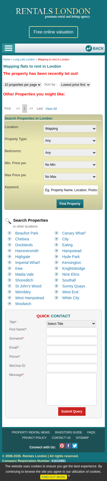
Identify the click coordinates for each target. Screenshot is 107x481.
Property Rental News (31, 432)
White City (70, 298)
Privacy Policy (34, 437)
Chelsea (22, 239)
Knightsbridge (73, 268)
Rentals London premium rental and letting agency (53, 13)
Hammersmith (27, 251)
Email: (14, 347)
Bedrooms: (13, 151)
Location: (12, 127)
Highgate (22, 257)
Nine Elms (70, 274)
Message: (16, 375)
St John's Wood (28, 286)
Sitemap (82, 437)
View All (51, 109)
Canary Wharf (73, 233)
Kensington (71, 262)
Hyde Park (71, 257)
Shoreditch (24, 280)
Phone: (15, 357)
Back (98, 48)
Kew (19, 268)
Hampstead (72, 251)
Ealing (67, 245)
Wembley (23, 292)
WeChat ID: (17, 366)
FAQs (91, 432)
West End (70, 292)
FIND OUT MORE (53, 477)
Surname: (16, 338)
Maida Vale (24, 274)
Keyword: (12, 187)
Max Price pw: (16, 175)
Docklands (24, 245)
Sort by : (50, 84)
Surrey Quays (73, 286)
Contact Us (61, 437)
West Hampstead (29, 298)
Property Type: (16, 139)
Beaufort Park (26, 233)
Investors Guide (68, 432)
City (65, 239)
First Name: (18, 329)
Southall (69, 280)
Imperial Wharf (27, 262)
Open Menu (8, 48)
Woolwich (23, 304)
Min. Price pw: (16, 163)
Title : (13, 322)
